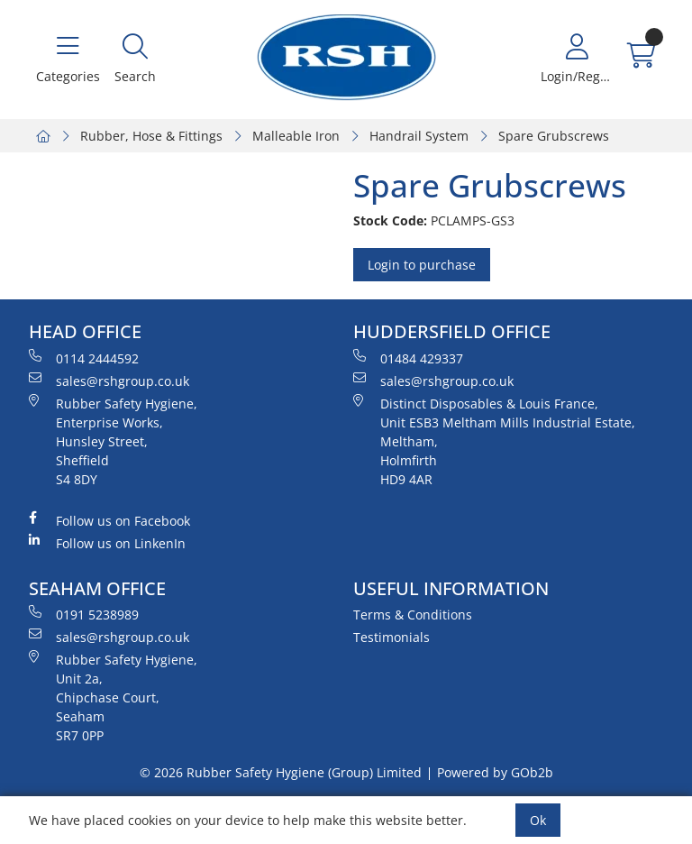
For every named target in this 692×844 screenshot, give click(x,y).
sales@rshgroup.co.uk (109, 381)
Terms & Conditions (412, 614)
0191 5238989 (84, 614)
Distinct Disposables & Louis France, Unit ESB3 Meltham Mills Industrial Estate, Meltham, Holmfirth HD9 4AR (494, 441)
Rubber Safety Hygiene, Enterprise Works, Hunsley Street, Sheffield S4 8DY (113, 441)
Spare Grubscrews (553, 135)
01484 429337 (408, 358)
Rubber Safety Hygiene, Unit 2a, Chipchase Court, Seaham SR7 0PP (113, 697)
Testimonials (391, 637)
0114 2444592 (84, 358)
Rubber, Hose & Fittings (151, 135)
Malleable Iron (296, 135)
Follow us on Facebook (109, 520)
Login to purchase (422, 264)
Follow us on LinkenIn (107, 543)
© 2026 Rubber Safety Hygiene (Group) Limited (281, 772)
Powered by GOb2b (495, 772)
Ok (538, 820)
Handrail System (419, 135)
